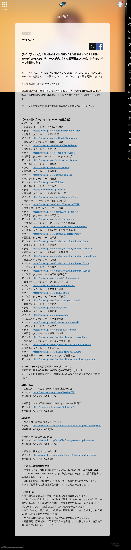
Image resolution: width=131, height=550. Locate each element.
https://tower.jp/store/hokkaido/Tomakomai (55, 138)
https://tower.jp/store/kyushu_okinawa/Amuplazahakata (62, 344)
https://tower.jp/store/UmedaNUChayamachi (56, 278)
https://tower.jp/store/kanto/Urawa (51, 167)
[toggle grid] (5, 5)
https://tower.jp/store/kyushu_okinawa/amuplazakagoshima (64, 359)
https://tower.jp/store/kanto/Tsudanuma (53, 219)
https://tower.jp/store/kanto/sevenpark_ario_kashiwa (60, 226)
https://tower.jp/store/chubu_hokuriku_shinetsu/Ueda (60, 241)
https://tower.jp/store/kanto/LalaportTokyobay (57, 234)
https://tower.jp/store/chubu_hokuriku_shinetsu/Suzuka (61, 270)
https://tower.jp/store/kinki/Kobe (50, 307)
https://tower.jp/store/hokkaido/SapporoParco (57, 130)
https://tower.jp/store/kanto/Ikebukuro (52, 175)
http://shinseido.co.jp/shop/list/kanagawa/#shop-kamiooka (63, 440)
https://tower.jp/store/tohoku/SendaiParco (55, 145)
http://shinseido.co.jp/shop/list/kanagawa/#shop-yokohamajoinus (67, 425)
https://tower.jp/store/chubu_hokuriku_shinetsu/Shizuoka (62, 248)
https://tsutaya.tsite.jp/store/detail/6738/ (54, 392)
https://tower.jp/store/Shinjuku (48, 182)
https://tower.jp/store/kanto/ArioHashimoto (55, 211)
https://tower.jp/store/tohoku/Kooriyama (54, 152)
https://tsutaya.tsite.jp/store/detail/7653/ (54, 407)
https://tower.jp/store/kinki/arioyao (51, 293)
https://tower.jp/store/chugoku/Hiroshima (54, 329)
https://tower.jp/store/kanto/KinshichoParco (55, 197)
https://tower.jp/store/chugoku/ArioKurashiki (56, 322)
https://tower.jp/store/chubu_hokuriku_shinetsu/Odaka (61, 263)
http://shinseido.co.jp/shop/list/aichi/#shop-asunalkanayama (64, 455)
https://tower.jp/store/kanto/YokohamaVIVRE (56, 204)
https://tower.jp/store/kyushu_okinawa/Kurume (57, 351)
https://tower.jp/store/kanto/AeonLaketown (55, 160)
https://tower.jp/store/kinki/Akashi (50, 315)
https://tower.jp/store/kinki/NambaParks (54, 285)
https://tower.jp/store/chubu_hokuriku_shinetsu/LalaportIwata (65, 256)
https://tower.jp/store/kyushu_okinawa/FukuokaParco (60, 337)
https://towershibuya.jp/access (49, 189)
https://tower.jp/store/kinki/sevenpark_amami (56, 300)
